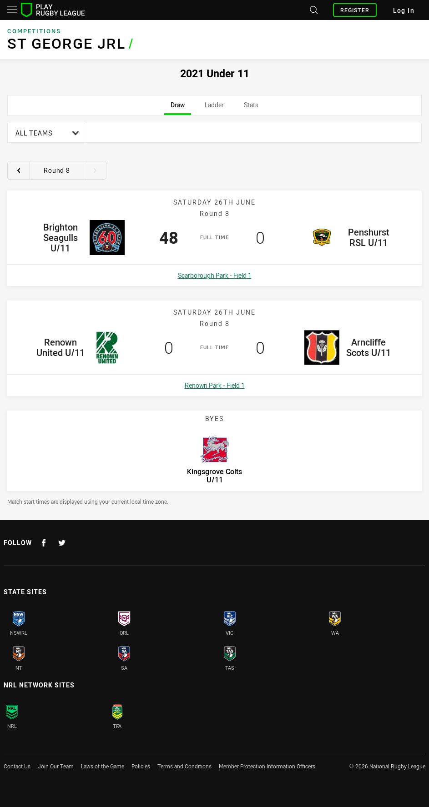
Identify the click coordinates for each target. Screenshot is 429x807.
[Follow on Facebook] (43, 543)
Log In (403, 10)
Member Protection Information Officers (267, 766)
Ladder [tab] (214, 107)
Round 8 (57, 170)
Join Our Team (56, 766)
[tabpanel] (214, 314)
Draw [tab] (178, 107)
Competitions (34, 31)
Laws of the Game (102, 766)
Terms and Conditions (184, 766)
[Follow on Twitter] (62, 543)
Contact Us (17, 766)
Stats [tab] (251, 107)
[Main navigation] (12, 10)
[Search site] (313, 10)
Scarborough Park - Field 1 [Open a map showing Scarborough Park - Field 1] (215, 275)
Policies (140, 766)
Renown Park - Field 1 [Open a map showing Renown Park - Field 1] (215, 385)
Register (354, 10)
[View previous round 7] (19, 170)
